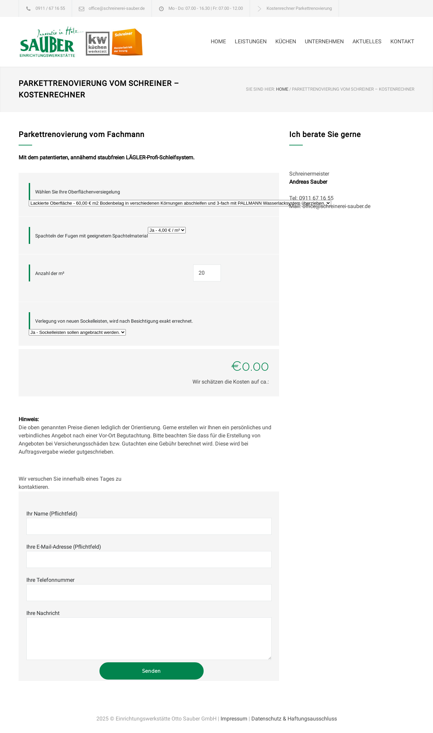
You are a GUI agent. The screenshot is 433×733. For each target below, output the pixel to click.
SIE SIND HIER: (260, 89)
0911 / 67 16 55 (50, 8)
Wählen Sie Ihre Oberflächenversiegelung (77, 191)
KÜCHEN (285, 41)
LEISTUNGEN (251, 41)
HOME (218, 41)
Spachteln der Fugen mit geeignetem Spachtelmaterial (91, 235)
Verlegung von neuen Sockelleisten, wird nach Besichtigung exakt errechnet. (114, 321)
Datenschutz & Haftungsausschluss (294, 718)
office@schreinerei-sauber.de (117, 8)
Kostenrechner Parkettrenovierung (299, 8)
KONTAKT (402, 41)
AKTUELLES (367, 41)
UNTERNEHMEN (324, 41)
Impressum (234, 718)
